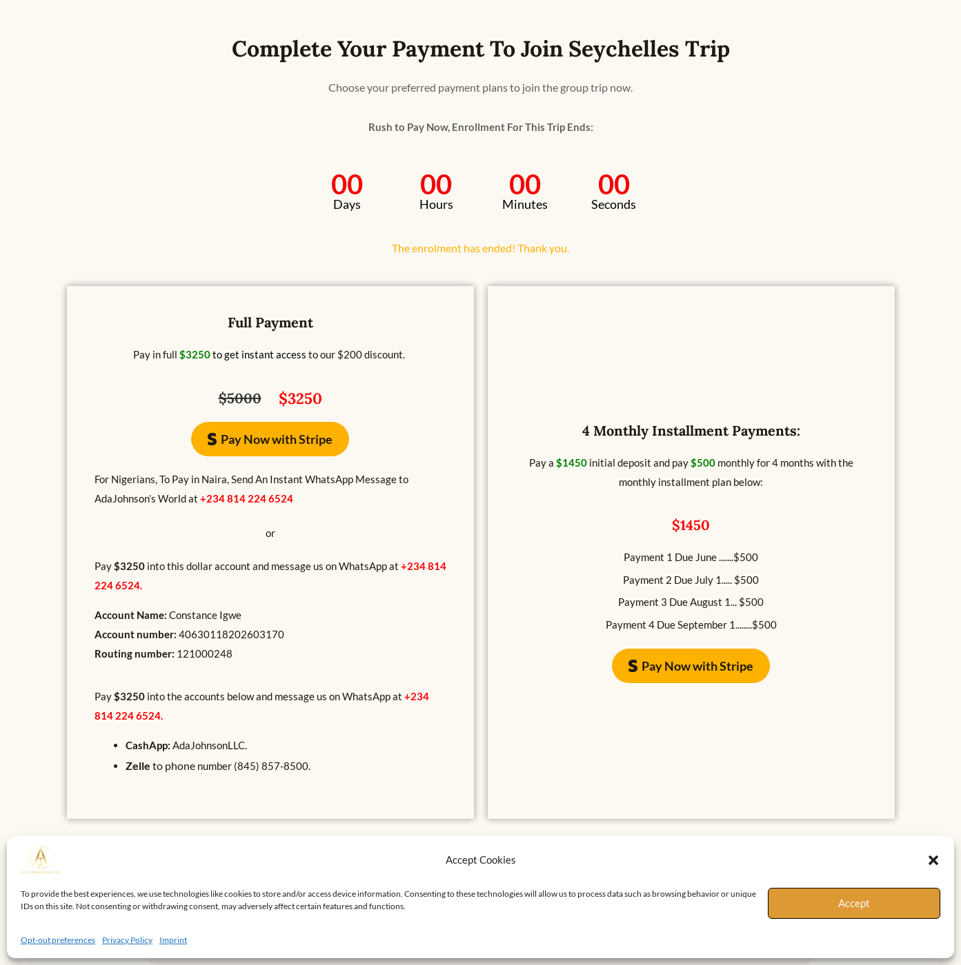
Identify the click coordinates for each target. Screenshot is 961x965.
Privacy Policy (127, 940)
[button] (933, 860)
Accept (854, 903)
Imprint (173, 940)
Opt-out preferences (58, 940)
